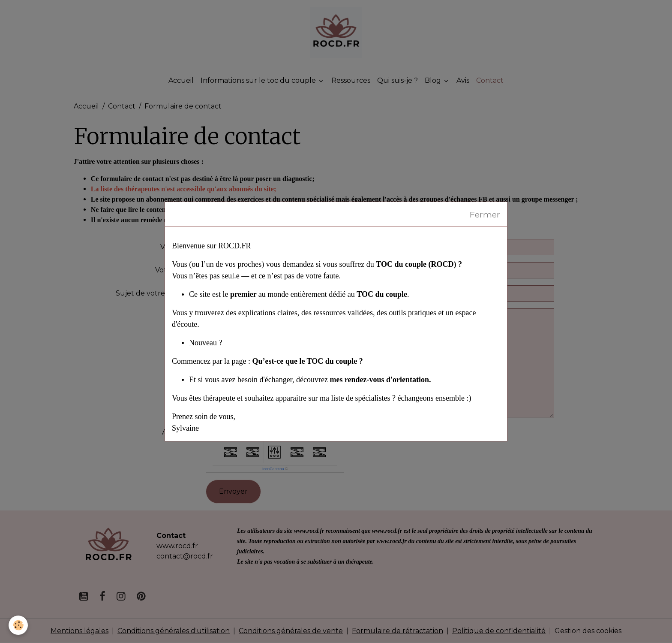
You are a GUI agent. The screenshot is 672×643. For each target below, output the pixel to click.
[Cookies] (18, 625)
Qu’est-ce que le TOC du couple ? (307, 361)
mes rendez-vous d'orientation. (380, 379)
